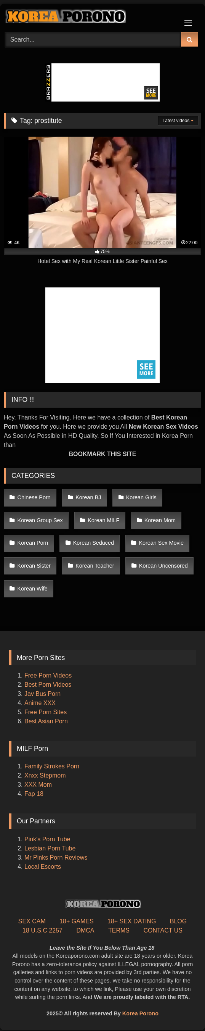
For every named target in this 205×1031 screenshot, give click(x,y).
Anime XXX (40, 703)
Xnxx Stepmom (45, 775)
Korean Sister (34, 566)
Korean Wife (33, 589)
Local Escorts (42, 866)
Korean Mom (160, 520)
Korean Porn (33, 543)
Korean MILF (103, 520)
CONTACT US (163, 930)
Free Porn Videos (48, 675)
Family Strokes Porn (51, 766)
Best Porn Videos (47, 684)
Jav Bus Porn (42, 694)
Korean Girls (141, 497)
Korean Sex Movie (161, 543)
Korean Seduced (93, 543)
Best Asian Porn (46, 721)
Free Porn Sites (45, 712)
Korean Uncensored (163, 566)
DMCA (85, 930)
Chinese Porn (34, 497)
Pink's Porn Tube (47, 839)
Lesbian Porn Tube (49, 848)
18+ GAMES (76, 921)
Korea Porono (140, 1013)
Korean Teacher (94, 566)
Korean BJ (88, 497)
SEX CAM (32, 921)
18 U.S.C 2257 (42, 930)
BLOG (178, 921)
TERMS (119, 930)
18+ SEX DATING (131, 921)
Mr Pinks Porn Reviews (56, 857)
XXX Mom (38, 784)
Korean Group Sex (40, 520)
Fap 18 (33, 794)
